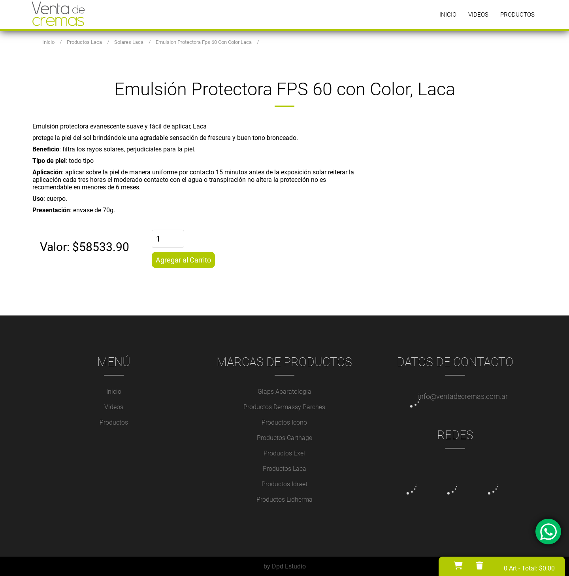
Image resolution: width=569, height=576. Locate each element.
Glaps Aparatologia (284, 391)
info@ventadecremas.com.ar (463, 396)
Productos (517, 14)
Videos (478, 14)
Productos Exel (284, 453)
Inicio (447, 14)
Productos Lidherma (284, 499)
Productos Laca (284, 468)
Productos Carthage (284, 438)
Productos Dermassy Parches (284, 407)
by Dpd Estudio (285, 566)
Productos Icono (284, 422)
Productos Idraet (284, 484)
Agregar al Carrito (183, 260)
